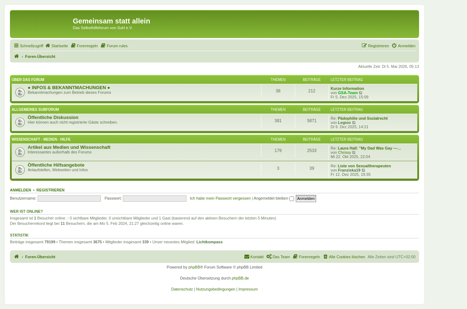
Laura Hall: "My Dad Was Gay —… (369, 148)
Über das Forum (28, 80)
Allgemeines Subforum (35, 110)
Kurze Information (347, 88)
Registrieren (51, 190)
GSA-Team (348, 93)
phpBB (194, 267)
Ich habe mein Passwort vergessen (220, 198)
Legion (344, 122)
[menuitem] (56, 46)
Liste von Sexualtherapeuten (364, 166)
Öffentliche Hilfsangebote (56, 165)
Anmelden (20, 190)
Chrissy (344, 152)
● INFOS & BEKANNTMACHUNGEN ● (69, 87)
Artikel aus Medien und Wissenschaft (69, 147)
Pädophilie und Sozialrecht (363, 118)
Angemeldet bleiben (274, 198)
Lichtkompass (209, 242)
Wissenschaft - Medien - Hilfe (41, 139)
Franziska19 (349, 170)
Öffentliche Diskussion (53, 117)
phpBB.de (240, 278)
